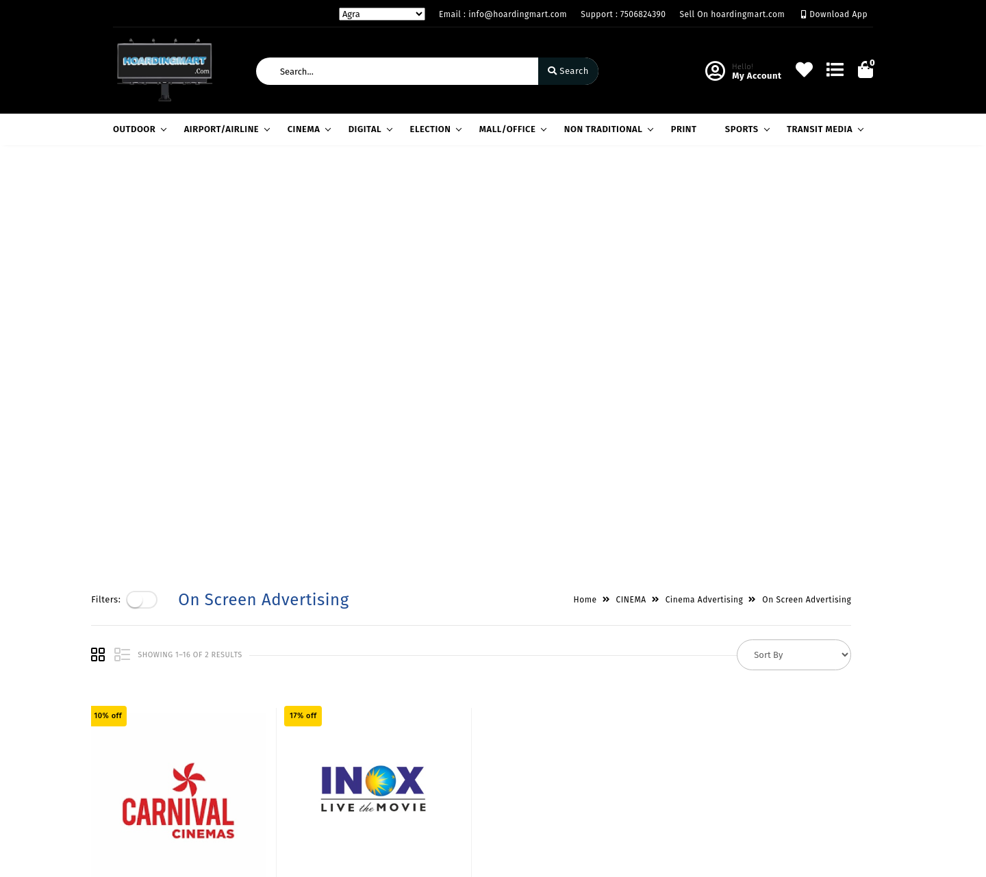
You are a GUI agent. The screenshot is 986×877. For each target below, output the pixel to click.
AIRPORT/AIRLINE (225, 129)
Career (257, 758)
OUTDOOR (137, 129)
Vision (256, 718)
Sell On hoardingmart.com (732, 14)
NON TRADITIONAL (607, 129)
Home (606, 191)
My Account (397, 718)
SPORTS (745, 129)
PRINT (684, 129)
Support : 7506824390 (623, 14)
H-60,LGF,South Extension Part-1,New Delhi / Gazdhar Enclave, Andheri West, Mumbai (591, 715)
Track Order (398, 778)
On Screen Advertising (828, 191)
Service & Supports (154, 758)
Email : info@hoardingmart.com (503, 14)
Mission (259, 738)
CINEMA (307, 129)
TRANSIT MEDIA (823, 129)
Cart (382, 758)
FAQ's (124, 778)
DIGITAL (368, 129)
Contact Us (266, 778)
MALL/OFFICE (511, 129)
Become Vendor (407, 699)
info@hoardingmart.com (577, 792)
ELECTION (434, 129)
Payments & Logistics (159, 718)
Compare (392, 738)
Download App (834, 14)
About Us (262, 699)
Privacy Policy (143, 699)
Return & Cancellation (161, 738)
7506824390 (548, 762)
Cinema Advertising (726, 191)
